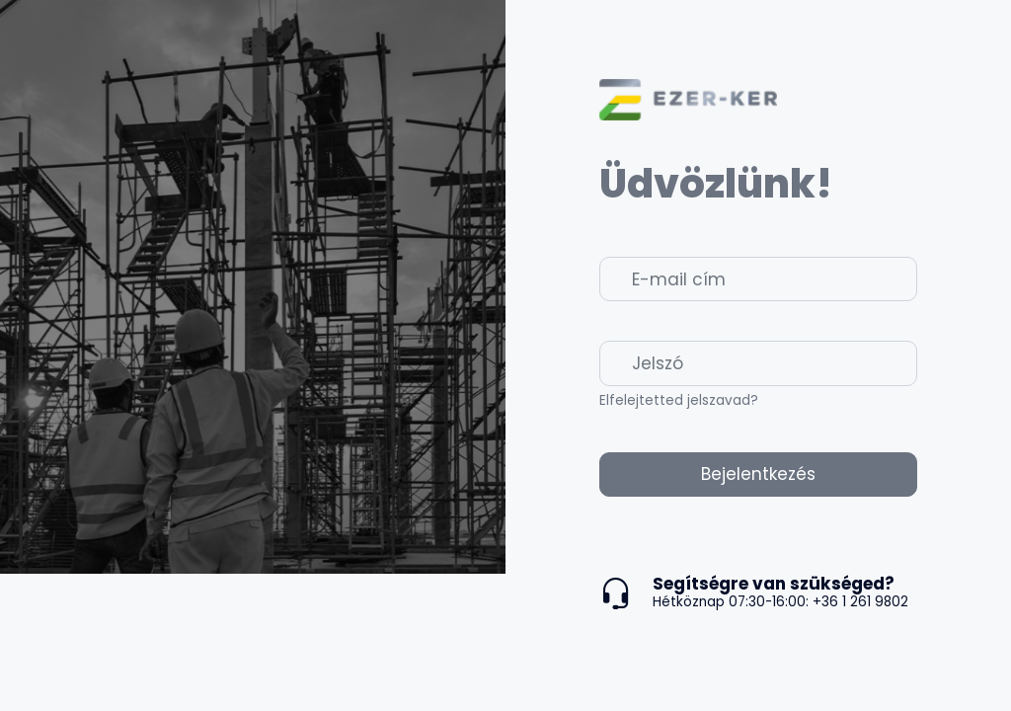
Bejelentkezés (758, 474)
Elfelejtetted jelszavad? (678, 400)
